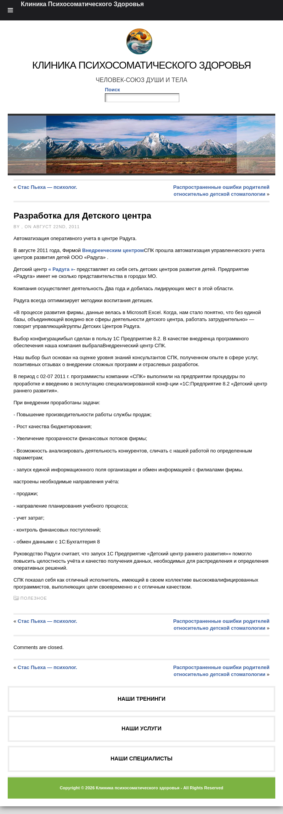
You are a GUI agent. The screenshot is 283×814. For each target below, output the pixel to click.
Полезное (33, 598)
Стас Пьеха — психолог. (47, 187)
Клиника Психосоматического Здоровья (141, 65)
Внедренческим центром (113, 250)
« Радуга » (61, 269)
